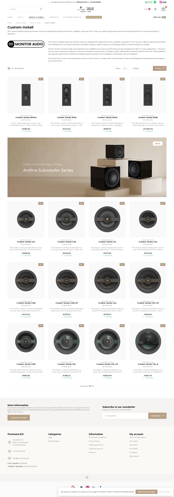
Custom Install (49, 23)
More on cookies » (164, 492)
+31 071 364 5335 (19, 451)
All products (134, 456)
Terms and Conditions (97, 437)
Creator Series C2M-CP (67, 303)
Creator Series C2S (148, 242)
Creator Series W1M (66, 117)
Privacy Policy (94, 441)
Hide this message (146, 492)
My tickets (134, 445)
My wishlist (134, 449)
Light (20, 17)
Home (10, 17)
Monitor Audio (35, 23)
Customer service (72, 17)
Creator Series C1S (26, 242)
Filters (159, 68)
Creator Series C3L (67, 364)
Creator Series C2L (107, 303)
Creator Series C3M (26, 364)
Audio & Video (36, 17)
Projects (54, 17)
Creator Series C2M (26, 303)
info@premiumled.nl (21, 458)
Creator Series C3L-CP (107, 364)
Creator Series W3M (148, 117)
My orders (134, 441)
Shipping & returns (96, 445)
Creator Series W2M (107, 117)
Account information (138, 437)
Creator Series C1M (67, 242)
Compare (133, 452)
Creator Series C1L (107, 242)
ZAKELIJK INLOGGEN (94, 17)
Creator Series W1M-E (26, 117)
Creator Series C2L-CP (148, 303)
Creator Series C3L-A (148, 364)
